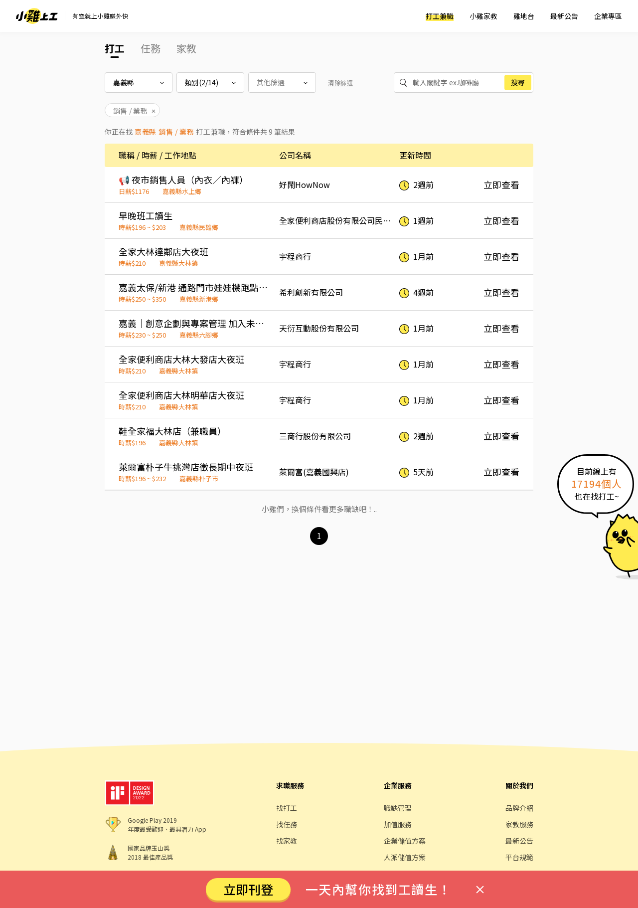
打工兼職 (440, 16)
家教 (186, 48)
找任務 (286, 824)
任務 (150, 48)
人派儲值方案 (405, 857)
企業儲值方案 (405, 841)
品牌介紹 (519, 808)
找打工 (286, 808)
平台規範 (519, 857)
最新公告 (564, 16)
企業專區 (608, 16)
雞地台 (523, 16)
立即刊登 (248, 889)
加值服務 (398, 824)
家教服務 (519, 824)
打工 (115, 48)
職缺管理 (398, 808)
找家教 (286, 841)
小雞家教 (483, 16)
